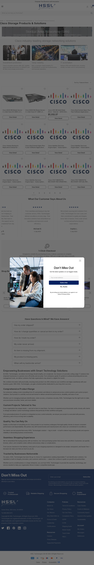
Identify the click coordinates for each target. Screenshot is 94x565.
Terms (59, 294)
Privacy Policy (66, 294)
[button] (80, 260)
